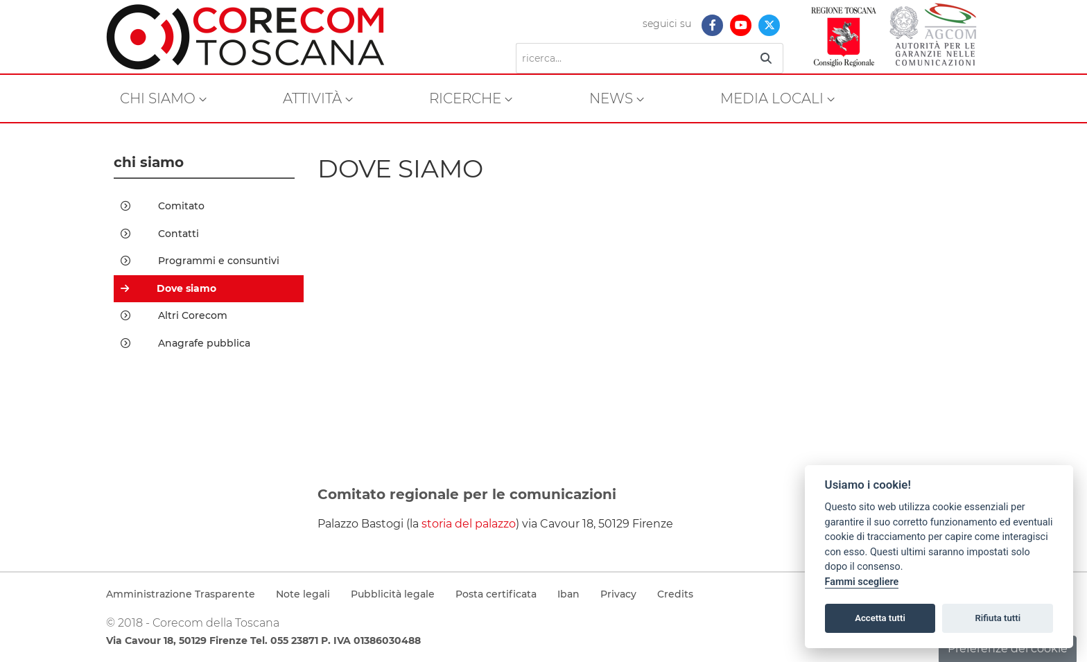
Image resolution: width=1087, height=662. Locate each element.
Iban (568, 594)
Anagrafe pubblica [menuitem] (185, 343)
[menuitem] (163, 98)
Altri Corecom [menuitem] (174, 315)
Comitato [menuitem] (163, 206)
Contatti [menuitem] (160, 233)
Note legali (303, 594)
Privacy (618, 594)
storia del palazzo (468, 523)
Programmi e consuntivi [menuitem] (200, 260)
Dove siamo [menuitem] (168, 288)
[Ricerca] (632, 58)
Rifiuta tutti (998, 618)
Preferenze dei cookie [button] (1008, 648)
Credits (675, 594)
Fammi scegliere (862, 582)
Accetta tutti (880, 618)
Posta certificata (496, 594)
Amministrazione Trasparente (180, 594)
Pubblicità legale (393, 594)
